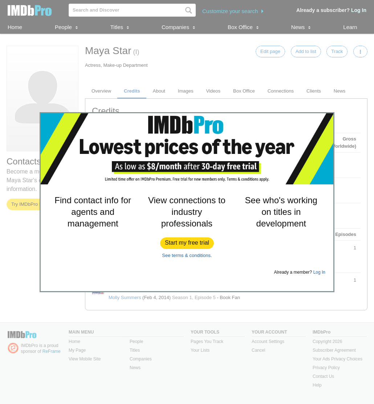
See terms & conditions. (187, 255)
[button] (187, 243)
